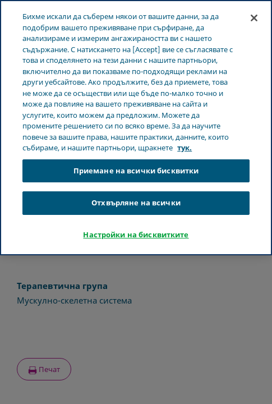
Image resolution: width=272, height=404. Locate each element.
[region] (136, 127)
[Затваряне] (254, 18)
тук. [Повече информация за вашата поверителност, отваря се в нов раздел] (184, 148)
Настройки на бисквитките (135, 234)
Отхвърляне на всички (136, 203)
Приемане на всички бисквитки (136, 171)
